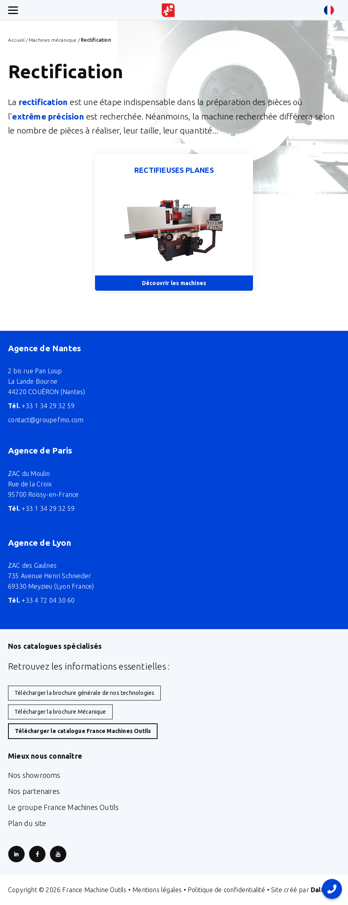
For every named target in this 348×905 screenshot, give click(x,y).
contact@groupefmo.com (45, 420)
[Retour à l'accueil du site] (168, 10)
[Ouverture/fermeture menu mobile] (13, 10)
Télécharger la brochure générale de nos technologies (84, 693)
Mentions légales (157, 889)
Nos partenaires (34, 791)
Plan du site (27, 823)
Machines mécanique (53, 40)
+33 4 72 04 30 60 (41, 600)
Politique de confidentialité (226, 889)
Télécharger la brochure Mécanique (60, 712)
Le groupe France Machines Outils (63, 807)
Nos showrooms (34, 775)
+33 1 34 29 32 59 (41, 405)
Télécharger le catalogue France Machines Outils (83, 731)
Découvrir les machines (174, 283)
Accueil (16, 40)
